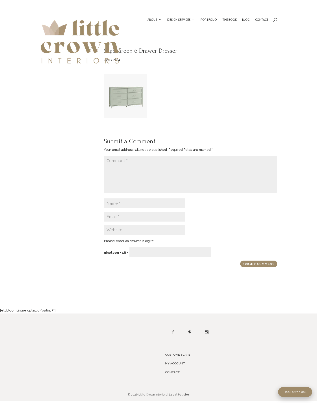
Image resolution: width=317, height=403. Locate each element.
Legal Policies (179, 394)
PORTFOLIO (209, 19)
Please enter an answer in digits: (129, 241)
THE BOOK (229, 19)
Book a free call (295, 392)
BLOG (246, 19)
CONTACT (262, 19)
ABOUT (152, 19)
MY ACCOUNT (175, 363)
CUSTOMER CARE (177, 354)
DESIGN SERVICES (179, 19)
